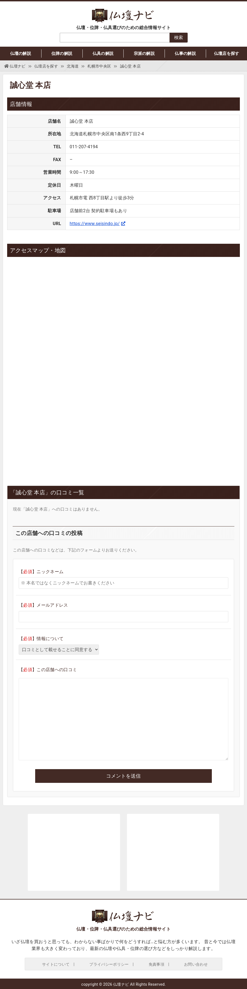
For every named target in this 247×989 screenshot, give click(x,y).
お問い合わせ (196, 964)
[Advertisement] (74, 433)
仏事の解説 (185, 53)
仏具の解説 (103, 53)
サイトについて (56, 964)
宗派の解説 (144, 53)
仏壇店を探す (226, 53)
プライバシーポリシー (109, 964)
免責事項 (156, 964)
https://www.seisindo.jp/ (95, 223)
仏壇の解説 (20, 53)
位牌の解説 (62, 53)
